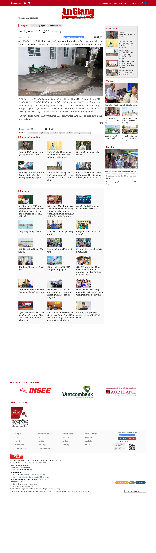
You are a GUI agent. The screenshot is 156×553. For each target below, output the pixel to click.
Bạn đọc (110, 147)
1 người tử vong (44, 133)
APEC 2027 (54, 133)
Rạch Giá (62, 133)
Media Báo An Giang (45, 507)
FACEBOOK (122, 496)
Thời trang (65, 503)
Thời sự (110, 81)
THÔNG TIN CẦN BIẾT (19, 461)
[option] (35, 448)
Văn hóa (41, 499)
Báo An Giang (86, 133)
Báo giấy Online (120, 3)
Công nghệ (65, 496)
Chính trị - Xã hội (67, 492)
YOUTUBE (131, 496)
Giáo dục (41, 496)
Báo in (132, 541)
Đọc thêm (24, 206)
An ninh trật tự (54, 26)
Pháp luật (88, 496)
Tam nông (41, 503)
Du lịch (87, 503)
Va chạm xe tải (33, 133)
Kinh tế (17, 496)
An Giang (77, 133)
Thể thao (65, 499)
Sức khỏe (88, 499)
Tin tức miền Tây (20, 507)
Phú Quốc (70, 133)
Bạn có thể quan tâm (30, 137)
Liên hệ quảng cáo (104, 3)
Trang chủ (24, 26)
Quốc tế (17, 499)
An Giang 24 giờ (38, 26)
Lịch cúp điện (135, 3)
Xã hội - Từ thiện (91, 492)
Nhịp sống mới (20, 503)
